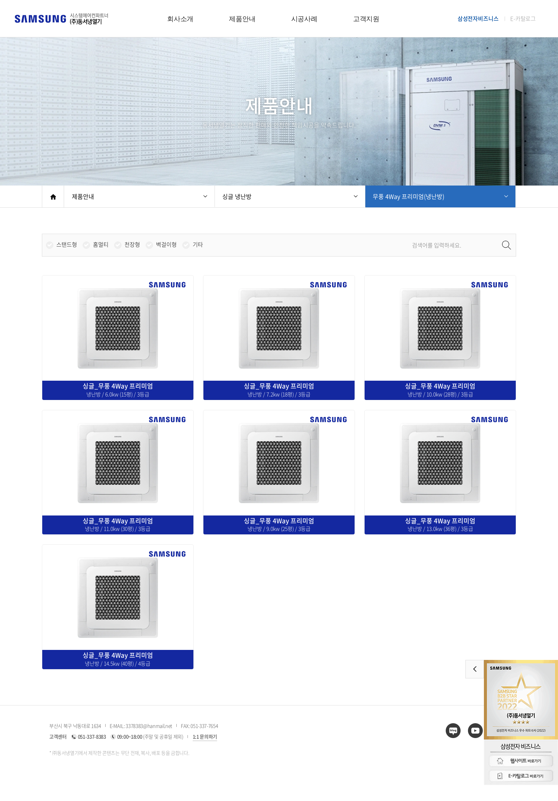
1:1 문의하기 (205, 736)
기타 (198, 244)
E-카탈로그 (523, 19)
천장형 (132, 244)
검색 (506, 245)
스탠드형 (66, 244)
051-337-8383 (92, 736)
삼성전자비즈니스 (478, 19)
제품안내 (242, 19)
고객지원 (366, 19)
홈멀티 (101, 244)
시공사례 (304, 19)
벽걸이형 (166, 244)
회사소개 (180, 19)
